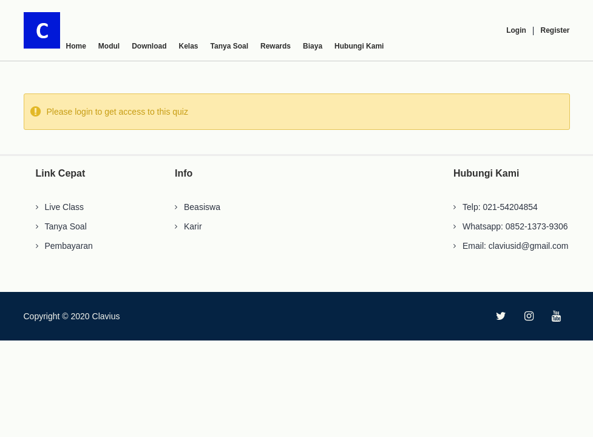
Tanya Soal (229, 46)
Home (76, 46)
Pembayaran (69, 246)
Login (516, 30)
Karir (193, 226)
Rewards (275, 46)
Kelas (188, 46)
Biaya (312, 46)
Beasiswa (202, 207)
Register (554, 30)
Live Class (64, 207)
